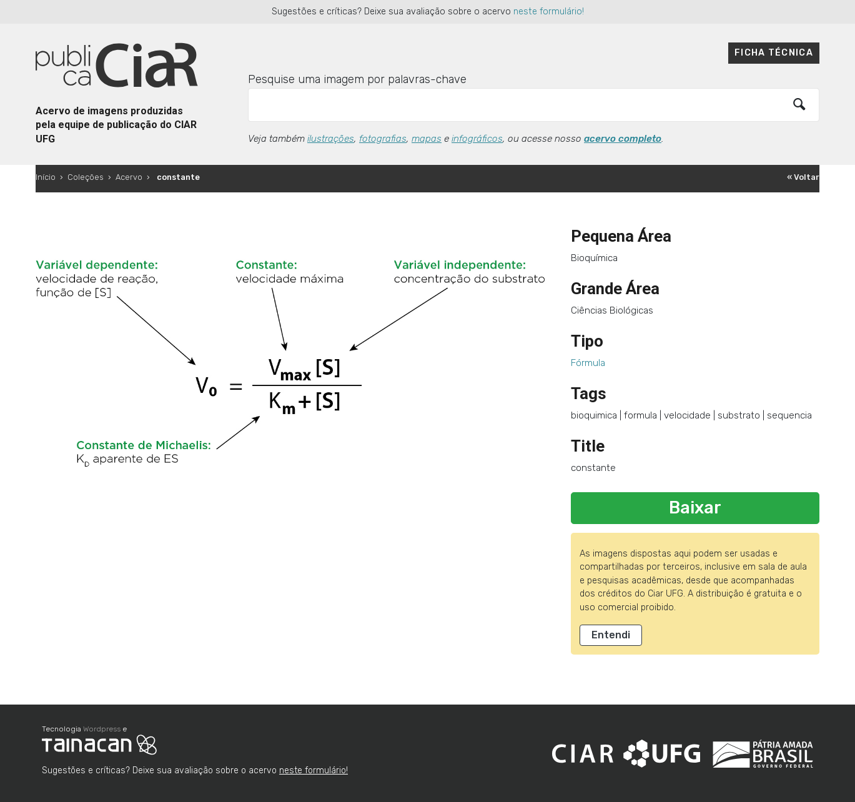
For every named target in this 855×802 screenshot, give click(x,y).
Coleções (85, 177)
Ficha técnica (773, 52)
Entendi (610, 635)
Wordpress (102, 729)
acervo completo (622, 138)
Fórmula (588, 363)
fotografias (383, 138)
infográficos (477, 138)
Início (46, 177)
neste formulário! (548, 11)
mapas (427, 138)
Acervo (129, 177)
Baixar (695, 508)
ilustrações (330, 138)
